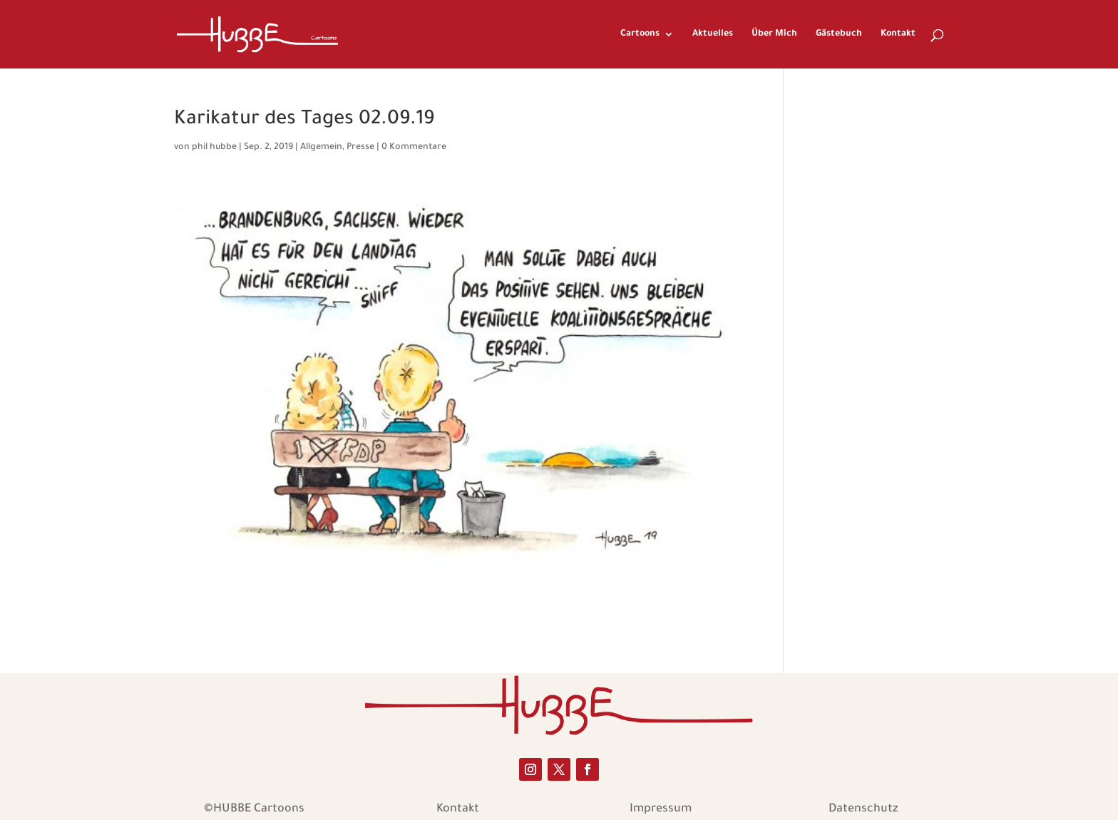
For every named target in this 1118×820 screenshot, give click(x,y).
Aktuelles (712, 34)
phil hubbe (214, 148)
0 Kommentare (413, 148)
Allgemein (321, 148)
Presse (360, 148)
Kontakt (898, 34)
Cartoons (640, 34)
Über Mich (774, 34)
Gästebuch (839, 34)
